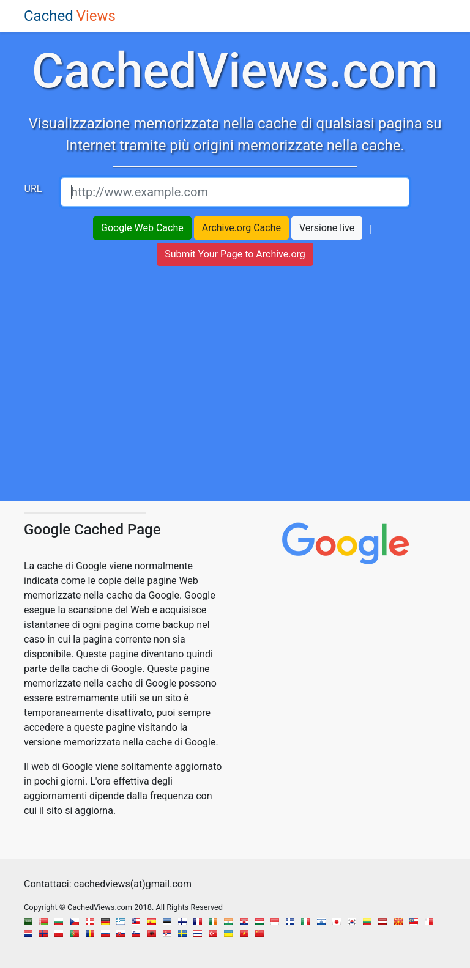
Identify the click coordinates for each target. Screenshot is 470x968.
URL (33, 188)
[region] (235, 389)
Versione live (326, 228)
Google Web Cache (142, 228)
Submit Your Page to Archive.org (235, 254)
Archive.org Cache (241, 228)
